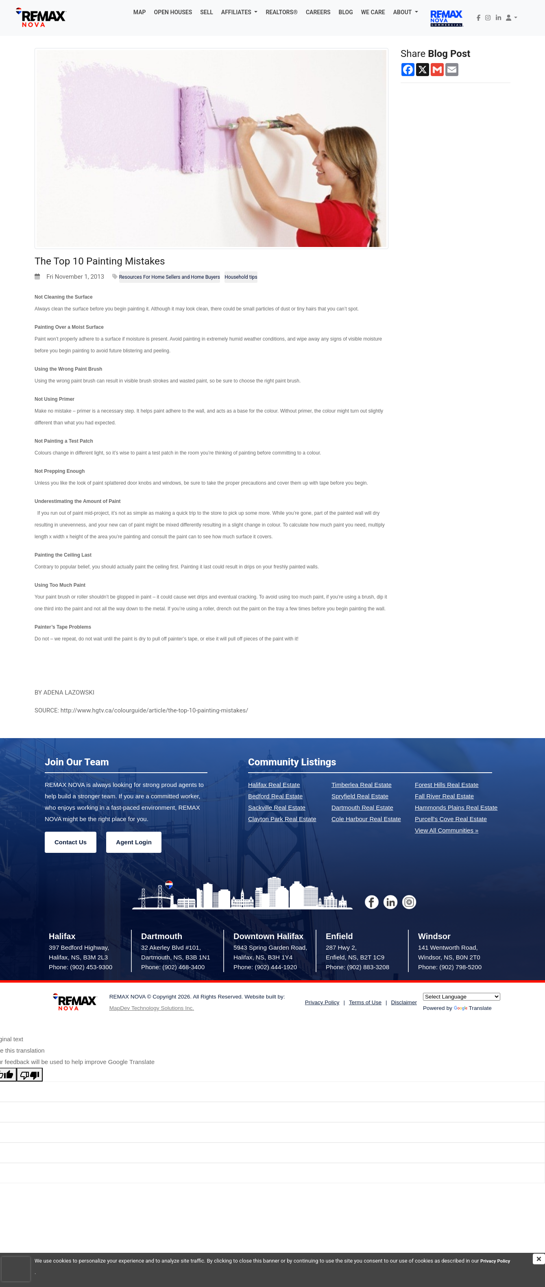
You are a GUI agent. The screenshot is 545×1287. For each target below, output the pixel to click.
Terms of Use (365, 1002)
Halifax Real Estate (274, 784)
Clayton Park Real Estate (282, 818)
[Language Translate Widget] (461, 997)
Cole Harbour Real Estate (366, 818)
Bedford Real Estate (275, 796)
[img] (539, 1259)
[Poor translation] (30, 1075)
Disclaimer (404, 1002)
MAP (139, 12)
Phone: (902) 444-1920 (265, 967)
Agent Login (133, 842)
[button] (239, 12)
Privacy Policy (51, 1272)
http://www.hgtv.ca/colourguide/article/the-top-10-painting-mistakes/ (155, 710)
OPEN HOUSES (173, 12)
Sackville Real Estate (276, 807)
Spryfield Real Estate (359, 796)
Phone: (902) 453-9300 (80, 967)
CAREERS (318, 12)
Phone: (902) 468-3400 (173, 967)
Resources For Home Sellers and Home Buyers (169, 277)
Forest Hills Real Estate (447, 784)
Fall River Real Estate (444, 796)
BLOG (346, 12)
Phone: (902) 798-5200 (450, 967)
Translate (473, 1008)
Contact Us (70, 842)
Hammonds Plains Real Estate (456, 807)
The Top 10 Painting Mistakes (115, 260)
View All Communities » (446, 830)
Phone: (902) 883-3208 (357, 967)
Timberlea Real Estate (361, 784)
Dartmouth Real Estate (362, 807)
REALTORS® (282, 12)
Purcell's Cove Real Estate (451, 818)
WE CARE (373, 12)
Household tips (241, 277)
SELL (206, 12)
